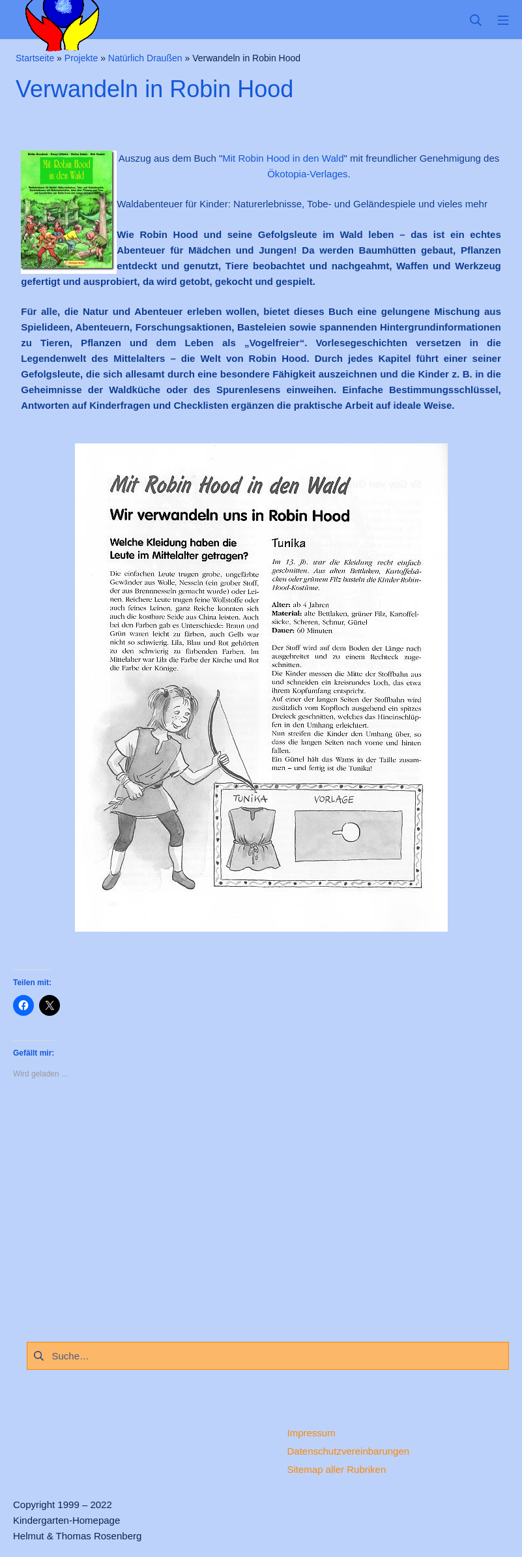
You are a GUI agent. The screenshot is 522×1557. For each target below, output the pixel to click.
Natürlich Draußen (145, 58)
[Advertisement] (261, 1207)
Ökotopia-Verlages (307, 173)
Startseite (35, 58)
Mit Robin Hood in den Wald (282, 158)
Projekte (81, 58)
